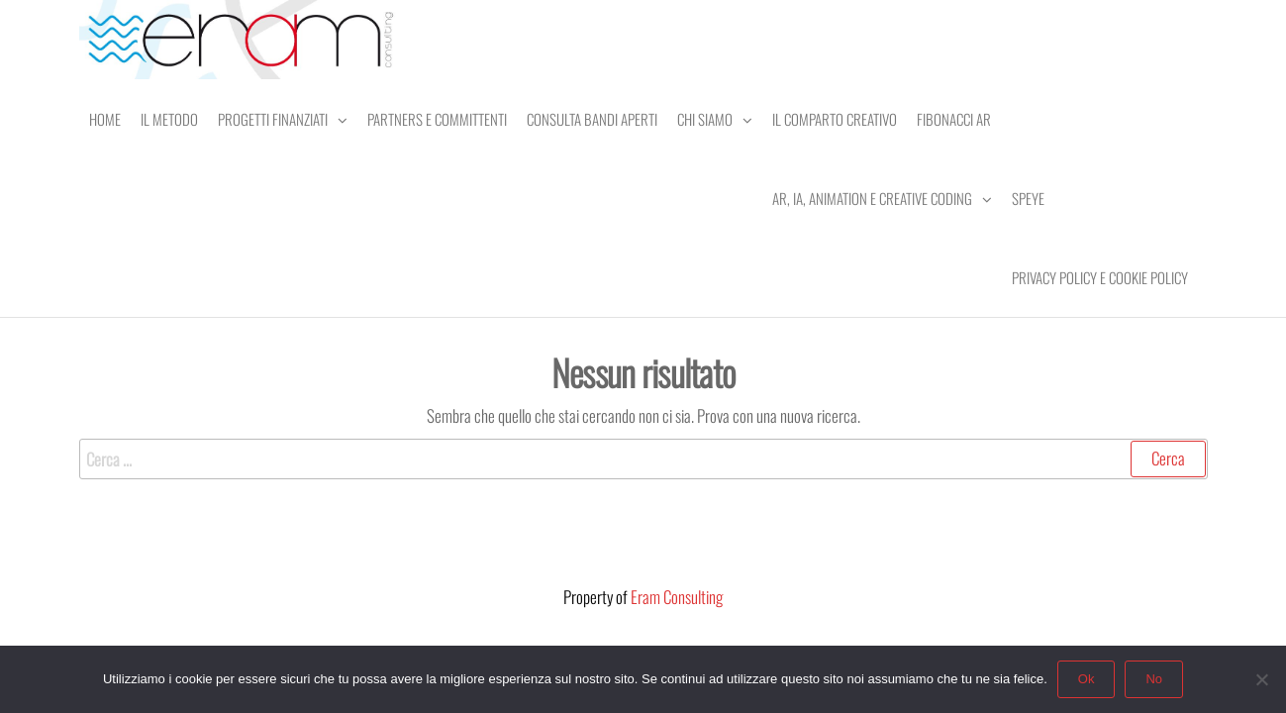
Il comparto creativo (834, 119)
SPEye (1028, 198)
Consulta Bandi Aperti (592, 119)
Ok (1086, 678)
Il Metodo (169, 119)
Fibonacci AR (954, 119)
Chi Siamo (705, 119)
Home (105, 119)
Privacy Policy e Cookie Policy (1100, 277)
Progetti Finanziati (273, 119)
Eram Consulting (677, 596)
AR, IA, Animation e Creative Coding (872, 198)
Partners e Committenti (437, 119)
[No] (1261, 679)
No (1153, 678)
